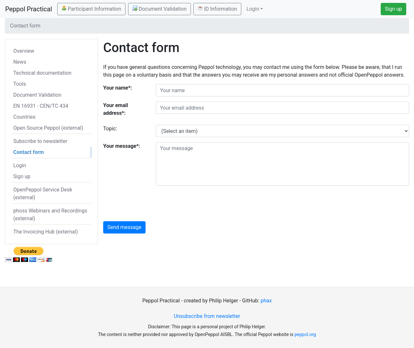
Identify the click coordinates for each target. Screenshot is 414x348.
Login (19, 165)
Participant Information (91, 8)
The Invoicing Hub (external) (45, 232)
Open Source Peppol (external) (48, 128)
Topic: (110, 128)
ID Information (217, 8)
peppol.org (305, 334)
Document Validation (159, 8)
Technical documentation (42, 73)
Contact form (28, 152)
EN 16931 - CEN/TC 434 (40, 106)
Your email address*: (115, 109)
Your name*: (117, 88)
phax (266, 301)
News (19, 62)
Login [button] (252, 9)
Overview (23, 51)
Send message (124, 227)
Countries (24, 117)
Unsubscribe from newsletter (207, 316)
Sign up (393, 9)
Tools (19, 84)
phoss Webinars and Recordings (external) (50, 215)
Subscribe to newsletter (40, 141)
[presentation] (205, 203)
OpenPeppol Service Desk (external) (42, 194)
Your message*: (121, 146)
